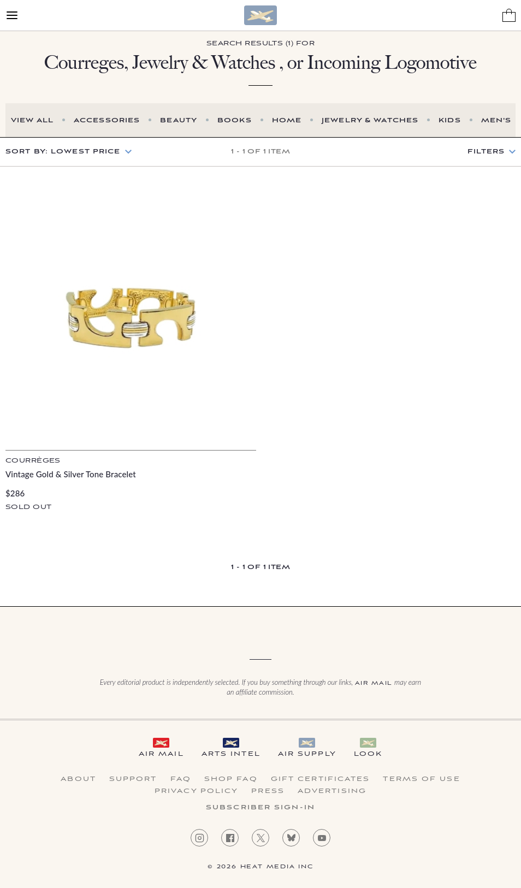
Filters (486, 152)
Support (133, 779)
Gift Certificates (320, 779)
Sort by (63, 151)
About (78, 779)
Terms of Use (421, 779)
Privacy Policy (196, 791)
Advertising (332, 791)
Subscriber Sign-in (260, 808)
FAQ (180, 779)
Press (268, 791)
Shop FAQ (231, 779)
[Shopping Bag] (509, 15)
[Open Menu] (12, 15)
